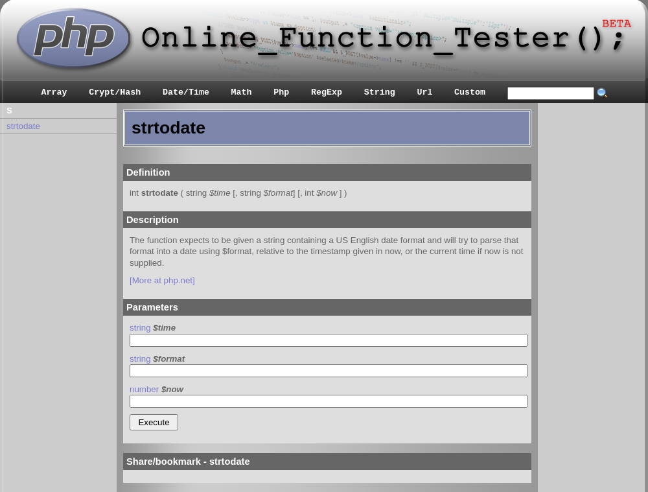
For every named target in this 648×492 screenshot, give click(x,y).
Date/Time (186, 92)
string (140, 328)
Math (241, 92)
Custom (469, 92)
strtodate (23, 126)
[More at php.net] (162, 280)
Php (281, 92)
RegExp (326, 92)
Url (424, 92)
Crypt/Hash (115, 92)
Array (54, 92)
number (144, 389)
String (379, 92)
